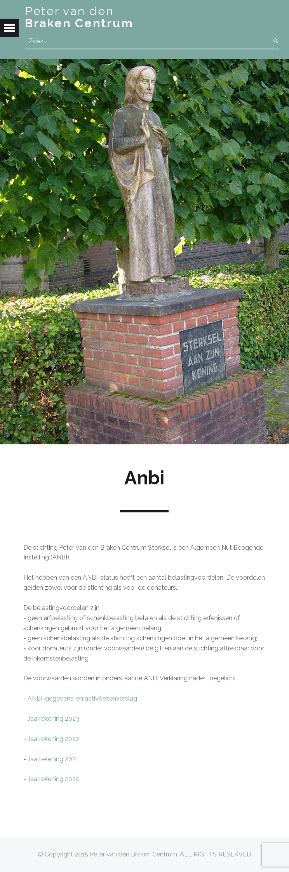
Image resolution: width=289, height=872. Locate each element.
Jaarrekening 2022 (53, 739)
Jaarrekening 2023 (53, 718)
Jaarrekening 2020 (54, 779)
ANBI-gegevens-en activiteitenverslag (82, 698)
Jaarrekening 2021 (53, 759)
